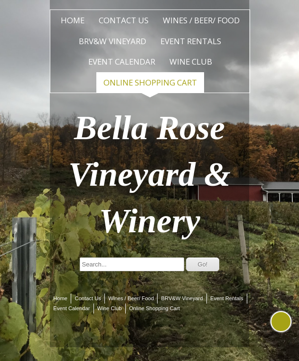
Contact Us (124, 20)
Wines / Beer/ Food (201, 20)
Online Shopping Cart (150, 82)
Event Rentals (190, 41)
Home (72, 20)
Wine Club (190, 61)
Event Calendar (121, 61)
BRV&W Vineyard (112, 41)
